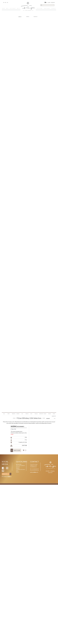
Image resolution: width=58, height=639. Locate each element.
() (45, 2)
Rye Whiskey (17, 426)
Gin (22, 413)
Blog (18, 8)
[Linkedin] (3, 471)
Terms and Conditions (20, 465)
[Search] (47, 5)
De (5, 2)
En (3, 2)
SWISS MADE (47, 8)
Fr (7, 2)
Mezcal (27, 413)
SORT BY (54, 416)
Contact (53, 8)
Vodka (45, 413)
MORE (12, 434)
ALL (4, 413)
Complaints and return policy (20, 470)
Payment (18, 466)
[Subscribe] (10, 474)
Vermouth (41, 413)
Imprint (17, 472)
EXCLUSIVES (13, 8)
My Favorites (18, 464)
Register (53, 2)
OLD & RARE (40, 8)
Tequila (36, 413)
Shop (3, 8)
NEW (7, 8)
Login (49, 2)
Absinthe (13, 413)
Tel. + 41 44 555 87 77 (34, 468)
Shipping (17, 468)
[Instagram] (7, 468)
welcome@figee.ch (34, 472)
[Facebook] (3, 468)
